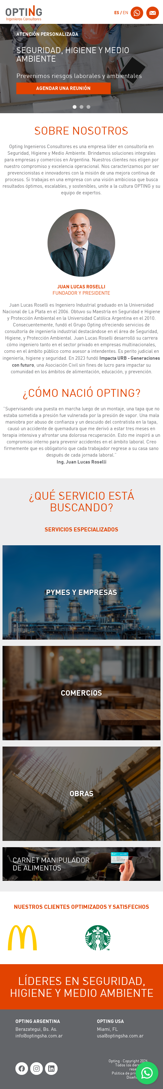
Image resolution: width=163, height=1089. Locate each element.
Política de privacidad (130, 1073)
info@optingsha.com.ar (39, 1036)
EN (125, 13)
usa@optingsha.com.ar (120, 1036)
